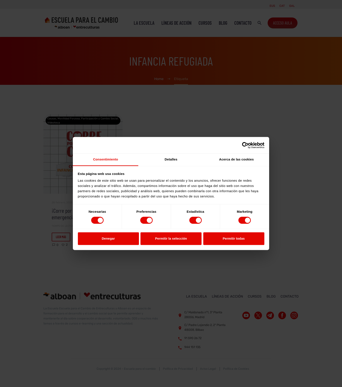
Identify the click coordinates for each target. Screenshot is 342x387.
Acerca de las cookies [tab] (236, 159)
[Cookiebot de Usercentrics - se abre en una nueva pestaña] (245, 145)
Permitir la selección (171, 238)
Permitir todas (234, 238)
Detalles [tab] (171, 159)
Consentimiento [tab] (105, 159)
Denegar (108, 238)
